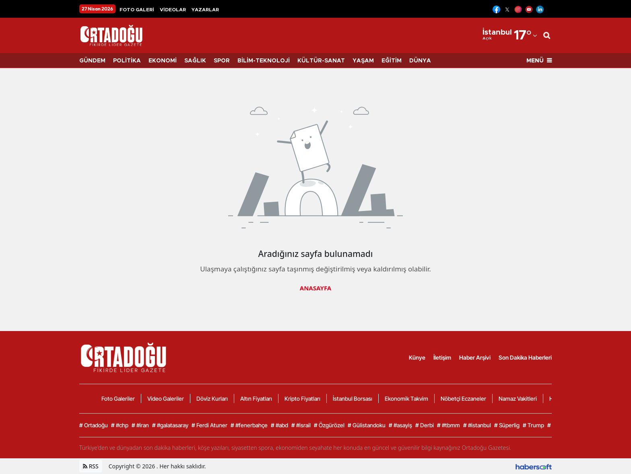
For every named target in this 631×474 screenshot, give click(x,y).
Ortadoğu (93, 425)
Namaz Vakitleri (518, 398)
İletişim (442, 357)
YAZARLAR (205, 9)
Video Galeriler (165, 398)
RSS (91, 466)
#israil (301, 425)
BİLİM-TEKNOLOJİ (263, 61)
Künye (417, 357)
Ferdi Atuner (209, 425)
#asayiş (400, 425)
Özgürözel (329, 425)
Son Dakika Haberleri (525, 357)
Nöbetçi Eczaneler (463, 398)
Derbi (424, 425)
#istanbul (477, 425)
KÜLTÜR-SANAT (321, 61)
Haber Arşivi (475, 357)
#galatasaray (170, 425)
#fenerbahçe (249, 425)
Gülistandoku (367, 425)
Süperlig (507, 425)
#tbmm (448, 425)
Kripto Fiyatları (302, 398)
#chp (119, 425)
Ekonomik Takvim (406, 398)
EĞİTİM (391, 61)
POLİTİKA (127, 61)
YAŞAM (363, 61)
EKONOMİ (162, 61)
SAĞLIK (195, 61)
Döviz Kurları (212, 398)
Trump (533, 425)
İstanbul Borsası (352, 398)
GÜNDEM (92, 61)
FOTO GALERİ (137, 9)
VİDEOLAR (173, 9)
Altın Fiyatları (256, 398)
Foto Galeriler (118, 398)
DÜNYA (420, 61)
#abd (279, 425)
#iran (140, 425)
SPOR (222, 61)
